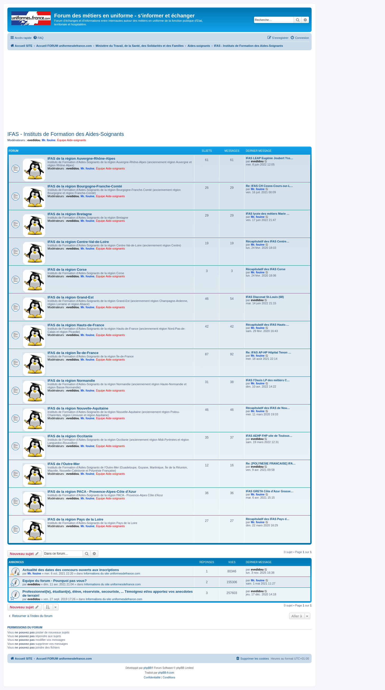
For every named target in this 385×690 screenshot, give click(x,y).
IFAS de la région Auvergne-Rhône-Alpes (81, 158)
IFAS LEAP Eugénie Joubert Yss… (269, 158)
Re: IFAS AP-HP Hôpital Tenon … (268, 352)
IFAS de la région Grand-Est (70, 297)
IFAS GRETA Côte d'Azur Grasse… (269, 491)
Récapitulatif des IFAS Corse (265, 269)
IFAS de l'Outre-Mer (64, 464)
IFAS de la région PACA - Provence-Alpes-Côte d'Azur (92, 492)
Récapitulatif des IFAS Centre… (267, 241)
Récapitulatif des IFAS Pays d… (267, 519)
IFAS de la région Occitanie (70, 436)
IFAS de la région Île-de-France (73, 353)
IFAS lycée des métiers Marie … (267, 213)
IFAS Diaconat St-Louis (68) (265, 296)
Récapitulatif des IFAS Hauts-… (267, 324)
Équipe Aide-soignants (71, 140)
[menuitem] (38, 38)
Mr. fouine (48, 140)
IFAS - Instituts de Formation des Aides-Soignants (65, 134)
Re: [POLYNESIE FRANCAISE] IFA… (270, 463)
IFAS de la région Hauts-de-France (76, 325)
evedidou (33, 140)
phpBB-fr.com (166, 672)
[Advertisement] (159, 90)
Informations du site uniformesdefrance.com (112, 573)
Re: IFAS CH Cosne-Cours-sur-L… (269, 185)
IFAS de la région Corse (67, 270)
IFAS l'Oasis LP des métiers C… (268, 380)
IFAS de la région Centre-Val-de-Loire (78, 242)
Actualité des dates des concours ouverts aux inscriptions (70, 570)
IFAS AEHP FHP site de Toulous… (269, 435)
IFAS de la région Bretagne (70, 214)
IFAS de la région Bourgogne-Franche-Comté (85, 186)
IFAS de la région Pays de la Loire (75, 519)
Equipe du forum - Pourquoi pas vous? (54, 581)
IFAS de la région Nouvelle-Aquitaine (78, 408)
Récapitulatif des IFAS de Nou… (268, 408)
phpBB (147, 667)
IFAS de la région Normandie (71, 381)
